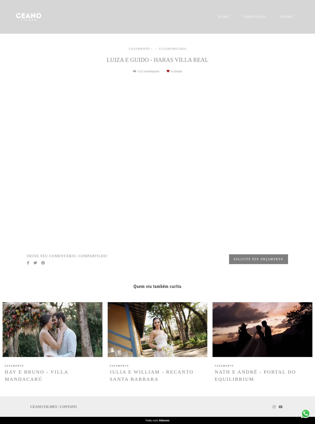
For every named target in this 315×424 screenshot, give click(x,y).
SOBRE (286, 16)
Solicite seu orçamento (258, 259)
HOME (223, 16)
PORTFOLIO (255, 16)
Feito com (157, 420)
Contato (68, 407)
